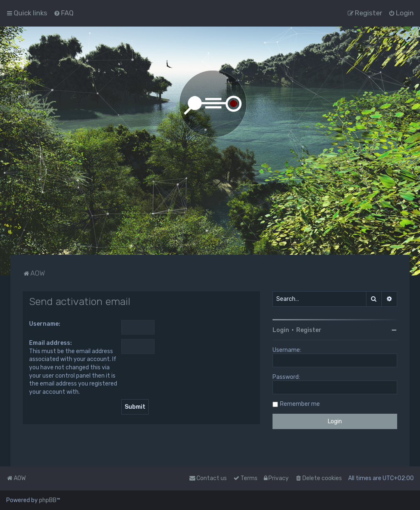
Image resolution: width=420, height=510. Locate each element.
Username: (44, 323)
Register (309, 330)
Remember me (300, 404)
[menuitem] (64, 13)
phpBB (47, 500)
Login (281, 330)
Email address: (50, 343)
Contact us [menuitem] (208, 478)
